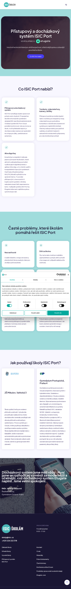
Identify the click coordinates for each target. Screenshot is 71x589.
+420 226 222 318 (9, 543)
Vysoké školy (6, 558)
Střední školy (6, 554)
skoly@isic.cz (8, 540)
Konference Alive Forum (45, 569)
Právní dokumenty (43, 562)
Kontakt (39, 550)
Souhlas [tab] (12, 280)
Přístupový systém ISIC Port (8, 563)
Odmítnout (13, 313)
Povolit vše (58, 313)
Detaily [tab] (35, 280)
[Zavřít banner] (68, 274)
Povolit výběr (35, 313)
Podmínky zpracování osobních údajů (50, 573)
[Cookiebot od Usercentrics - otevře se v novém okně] (58, 274)
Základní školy (7, 550)
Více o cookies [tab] (58, 280)
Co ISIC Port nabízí (35, 56)
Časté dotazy (41, 565)
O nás (39, 554)
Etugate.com (41, 577)
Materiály (40, 558)
